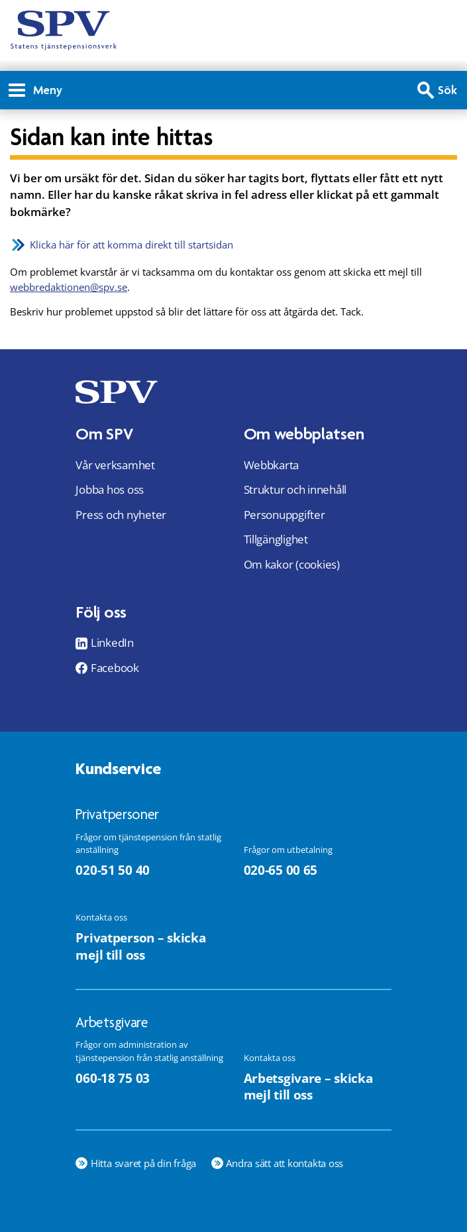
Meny (35, 90)
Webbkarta (271, 465)
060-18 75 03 (113, 1078)
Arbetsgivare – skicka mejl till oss (308, 1086)
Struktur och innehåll (295, 489)
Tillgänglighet (276, 539)
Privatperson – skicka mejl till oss (140, 946)
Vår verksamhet (115, 465)
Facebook (115, 668)
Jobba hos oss (110, 489)
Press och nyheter (121, 514)
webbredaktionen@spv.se (68, 287)
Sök (447, 90)
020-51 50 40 (113, 870)
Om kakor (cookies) (292, 564)
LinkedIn (112, 643)
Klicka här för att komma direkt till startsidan (131, 244)
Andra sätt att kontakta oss (284, 1163)
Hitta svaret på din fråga (143, 1163)
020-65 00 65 (281, 870)
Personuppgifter (284, 514)
